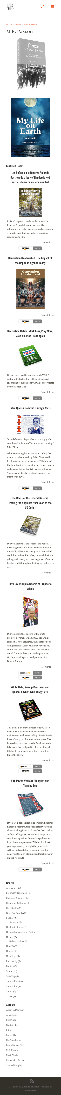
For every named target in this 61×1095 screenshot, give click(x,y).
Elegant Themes (30, 1086)
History (10, 937)
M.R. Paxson (30, 24)
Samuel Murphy (14, 1065)
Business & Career (15, 897)
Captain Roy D (13, 1024)
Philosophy (11, 961)
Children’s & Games (16, 902)
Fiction (9, 918)
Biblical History (16, 940)
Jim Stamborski (13, 1040)
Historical (13, 921)
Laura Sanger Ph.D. (15, 1045)
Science (10, 971)
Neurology (11, 956)
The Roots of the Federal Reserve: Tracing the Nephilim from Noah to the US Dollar (30, 503)
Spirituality (11, 986)
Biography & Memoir (16, 892)
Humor (9, 951)
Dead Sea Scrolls (14, 913)
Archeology (12, 887)
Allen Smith (12, 1014)
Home (9, 24)
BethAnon (11, 1019)
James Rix (11, 1035)
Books (18, 24)
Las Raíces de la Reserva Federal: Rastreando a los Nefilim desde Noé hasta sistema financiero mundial (30, 177)
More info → (47, 242)
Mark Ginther (12, 1055)
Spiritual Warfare (14, 981)
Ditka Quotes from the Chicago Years (30, 408)
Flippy (9, 1029)
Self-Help (11, 976)
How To (10, 946)
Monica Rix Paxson (15, 1060)
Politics (10, 966)
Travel (9, 996)
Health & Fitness (14, 927)
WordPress (30, 1090)
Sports (9, 991)
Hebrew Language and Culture (21, 932)
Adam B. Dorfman (15, 1009)
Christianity (12, 908)
